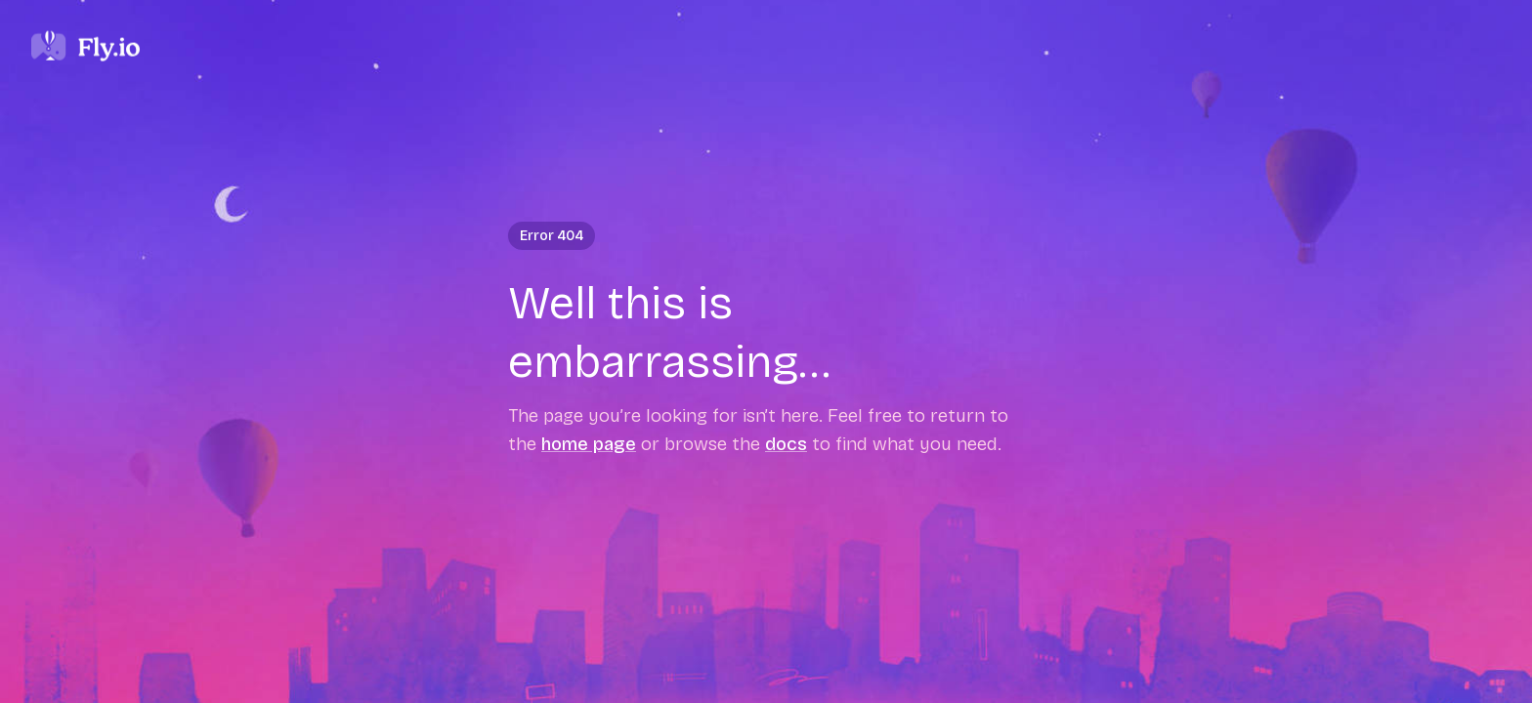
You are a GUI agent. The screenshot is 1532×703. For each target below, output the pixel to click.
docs (786, 444)
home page (588, 444)
